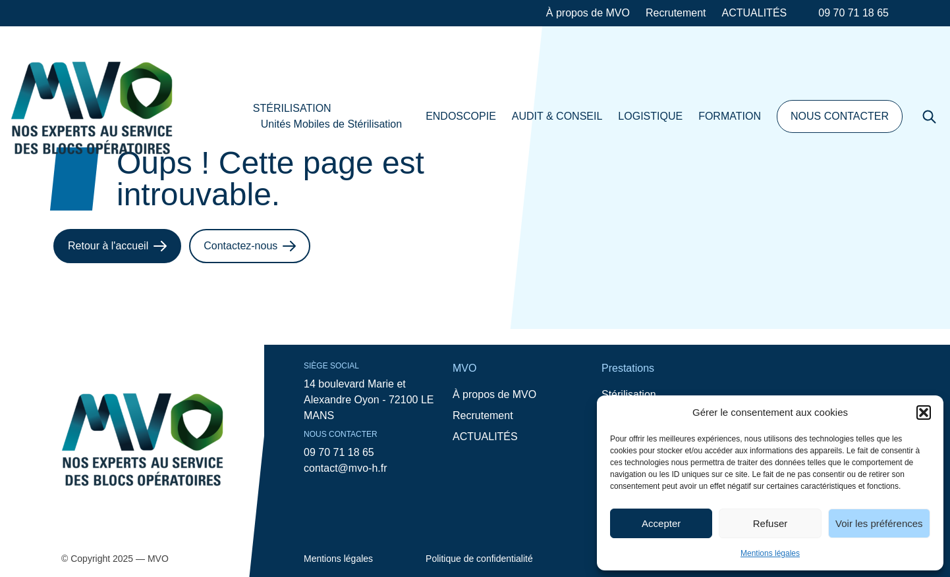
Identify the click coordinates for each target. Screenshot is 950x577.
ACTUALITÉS (754, 12)
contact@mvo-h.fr (345, 468)
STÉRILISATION (292, 108)
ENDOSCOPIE (461, 116)
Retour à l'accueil (117, 245)
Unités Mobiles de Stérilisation (331, 124)
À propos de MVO (588, 12)
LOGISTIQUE (650, 116)
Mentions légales (770, 553)
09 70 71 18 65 (853, 12)
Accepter (661, 523)
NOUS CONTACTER (840, 116)
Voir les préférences (879, 523)
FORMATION (729, 116)
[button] (923, 412)
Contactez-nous (250, 245)
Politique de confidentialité (479, 558)
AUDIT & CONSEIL (557, 116)
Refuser (770, 523)
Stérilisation (628, 394)
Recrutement (676, 12)
